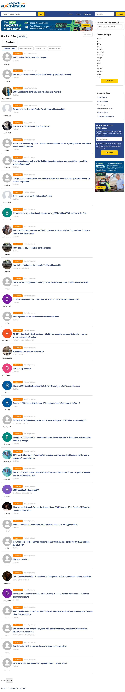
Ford (98, 60)
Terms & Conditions (14, 688)
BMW (99, 44)
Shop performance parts (105, 116)
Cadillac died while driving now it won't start (31, 126)
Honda (99, 66)
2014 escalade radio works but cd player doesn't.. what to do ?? (40, 663)
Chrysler (100, 55)
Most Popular (41, 48)
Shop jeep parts (102, 105)
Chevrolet (22, 635)
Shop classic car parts (104, 109)
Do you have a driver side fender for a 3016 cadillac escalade (39, 109)
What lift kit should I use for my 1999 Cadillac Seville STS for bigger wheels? (45, 525)
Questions (10, 42)
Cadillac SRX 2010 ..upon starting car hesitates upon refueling (39, 646)
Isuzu (99, 74)
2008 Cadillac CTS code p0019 (26, 490)
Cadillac (16, 60)
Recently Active (54, 48)
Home (70, 14)
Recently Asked (9, 48)
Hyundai (100, 68)
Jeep (98, 77)
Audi (98, 41)
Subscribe (22, 36)
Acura (99, 38)
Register (87, 14)
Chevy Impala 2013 (21, 559)
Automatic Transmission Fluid (23, 340)
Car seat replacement (22, 369)
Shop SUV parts (102, 112)
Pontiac (33, 635)
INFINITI (100, 71)
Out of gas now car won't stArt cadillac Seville (32, 196)
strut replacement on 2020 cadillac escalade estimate (36, 317)
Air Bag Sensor (18, 354)
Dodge (99, 58)
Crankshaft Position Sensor (22, 493)
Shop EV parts (102, 97)
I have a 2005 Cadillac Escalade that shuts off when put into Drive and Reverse (46, 386)
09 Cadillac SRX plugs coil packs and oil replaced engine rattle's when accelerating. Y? (50, 420)
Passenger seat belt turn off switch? (28, 351)
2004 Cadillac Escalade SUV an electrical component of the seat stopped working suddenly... (52, 576)
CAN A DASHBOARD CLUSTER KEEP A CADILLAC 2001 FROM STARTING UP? (46, 299)
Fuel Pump (16, 600)
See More (109, 81)
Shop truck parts (102, 101)
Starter (15, 406)
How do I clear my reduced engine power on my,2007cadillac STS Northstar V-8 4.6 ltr (49, 213)
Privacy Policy (101, 148)
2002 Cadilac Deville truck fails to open (29, 57)
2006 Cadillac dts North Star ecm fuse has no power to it (37, 92)
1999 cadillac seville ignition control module (32, 248)
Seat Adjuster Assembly (21, 580)
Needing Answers (26, 48)
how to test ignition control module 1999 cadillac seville (37, 265)
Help (24, 688)
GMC (99, 63)
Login (78, 14)
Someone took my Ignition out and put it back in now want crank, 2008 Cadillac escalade (50, 282)
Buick (28, 635)
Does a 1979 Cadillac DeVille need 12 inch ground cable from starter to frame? (46, 403)
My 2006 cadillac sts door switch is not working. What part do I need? (42, 75)
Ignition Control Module (21, 268)
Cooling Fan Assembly (20, 423)
